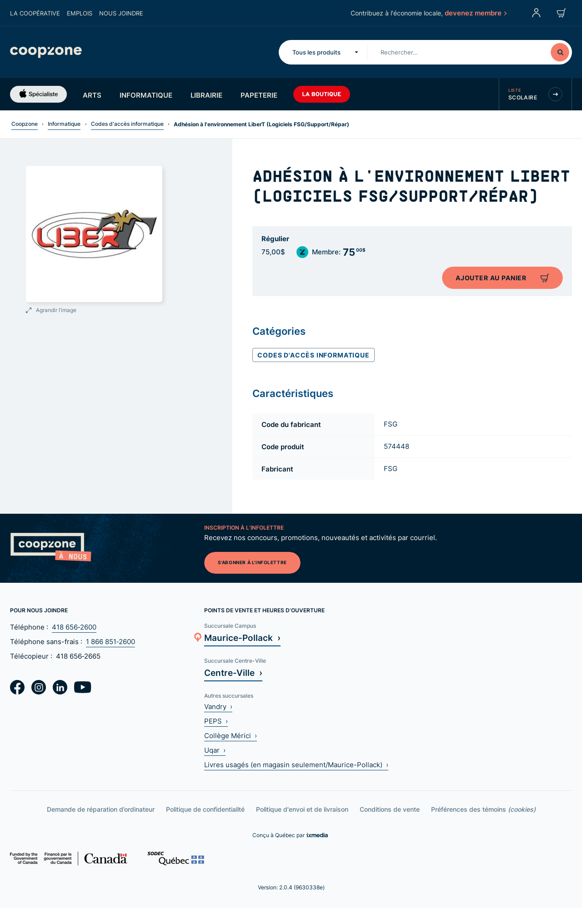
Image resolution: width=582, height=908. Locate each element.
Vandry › (218, 706)
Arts (92, 95)
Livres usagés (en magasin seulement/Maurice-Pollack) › (296, 764)
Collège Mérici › (230, 735)
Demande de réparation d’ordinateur (101, 809)
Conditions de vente (390, 809)
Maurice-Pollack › (242, 637)
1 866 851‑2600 (110, 641)
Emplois (79, 13)
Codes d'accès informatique (127, 124)
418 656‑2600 (74, 627)
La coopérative (35, 13)
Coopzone (24, 124)
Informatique (146, 95)
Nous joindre (121, 13)
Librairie (206, 95)
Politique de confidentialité (205, 809)
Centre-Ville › (233, 672)
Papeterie (259, 95)
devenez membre (475, 13)
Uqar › (215, 750)
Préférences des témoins (483, 809)
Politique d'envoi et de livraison (302, 809)
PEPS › (216, 721)
